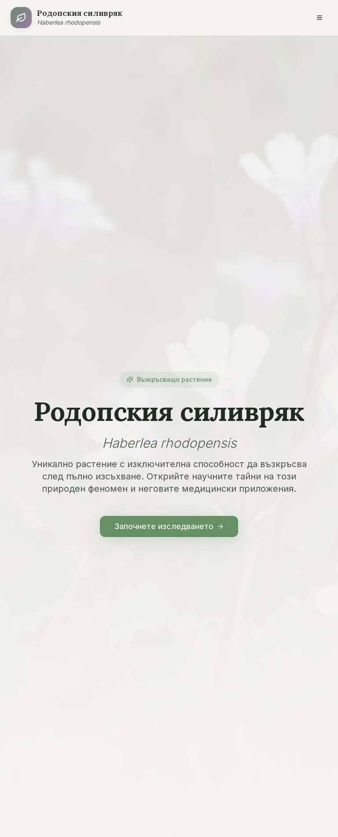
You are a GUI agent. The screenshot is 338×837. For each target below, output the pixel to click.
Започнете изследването (169, 526)
